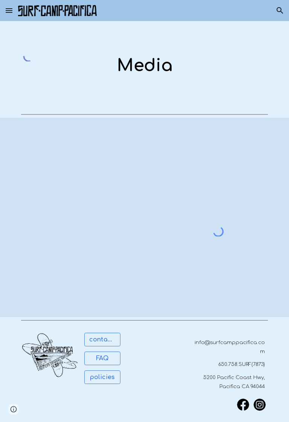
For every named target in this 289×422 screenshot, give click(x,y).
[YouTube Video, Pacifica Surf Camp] (81, 168)
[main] (144, 66)
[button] (9, 10)
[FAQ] (102, 358)
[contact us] (102, 339)
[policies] (102, 377)
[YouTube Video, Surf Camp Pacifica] (208, 168)
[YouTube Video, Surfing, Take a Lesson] (81, 267)
